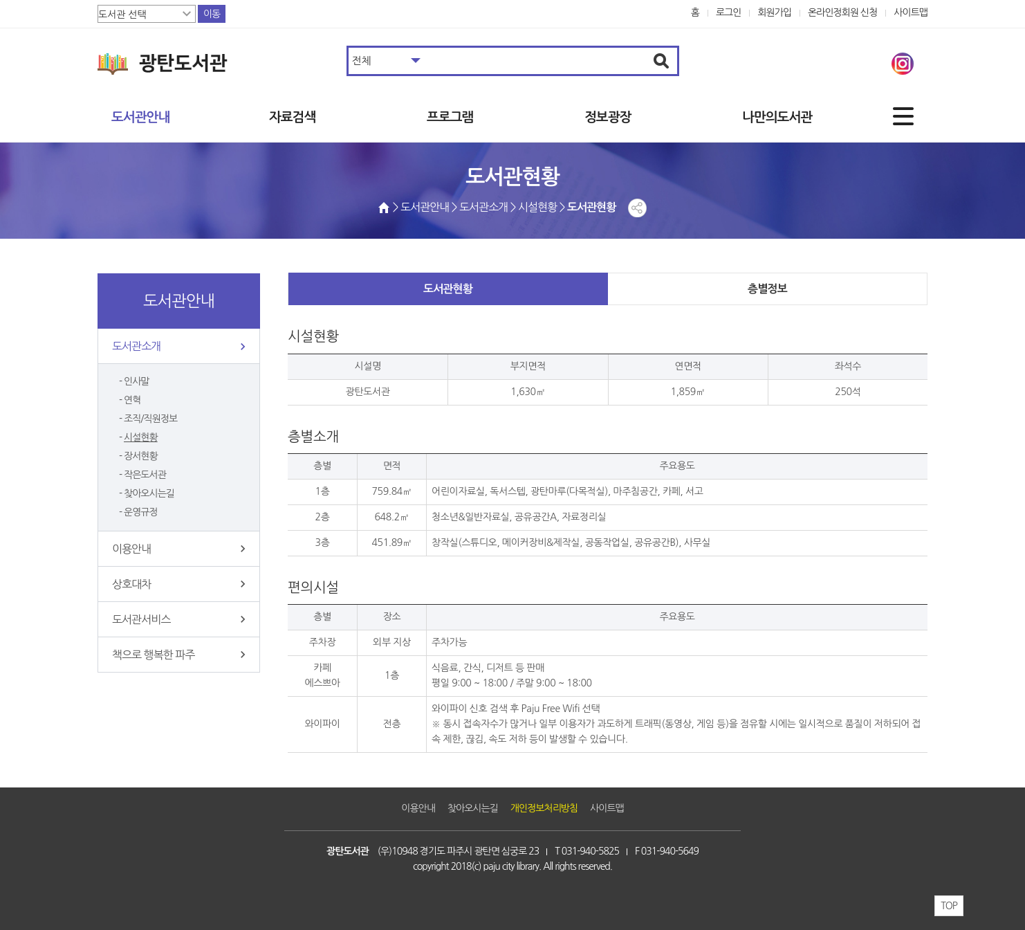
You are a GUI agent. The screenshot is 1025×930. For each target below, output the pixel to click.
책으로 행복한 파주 (153, 654)
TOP (949, 906)
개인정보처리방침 (544, 808)
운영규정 (141, 512)
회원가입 (774, 12)
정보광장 (607, 117)
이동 (211, 14)
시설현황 (141, 437)
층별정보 (767, 289)
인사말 (136, 381)
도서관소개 (136, 346)
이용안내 (131, 548)
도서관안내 (140, 117)
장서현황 (141, 456)
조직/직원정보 (150, 418)
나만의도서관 (777, 117)
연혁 (132, 400)
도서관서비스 (141, 619)
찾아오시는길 (149, 493)
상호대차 (131, 584)
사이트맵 (910, 12)
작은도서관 (145, 475)
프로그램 (450, 117)
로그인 (728, 12)
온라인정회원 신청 (842, 12)
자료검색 (292, 117)
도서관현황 (447, 289)
